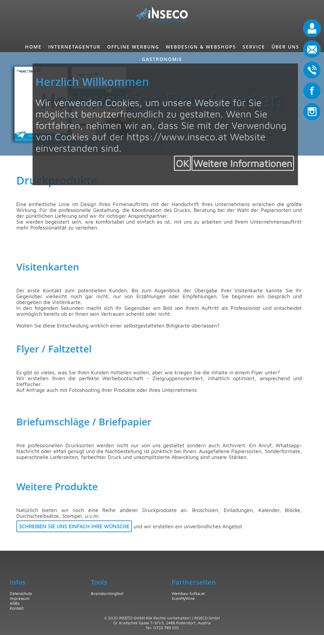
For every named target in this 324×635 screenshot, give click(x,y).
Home (33, 47)
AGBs (14, 603)
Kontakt (16, 608)
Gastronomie (162, 59)
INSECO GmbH (132, 617)
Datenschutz (21, 593)
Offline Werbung (133, 47)
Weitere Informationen (242, 163)
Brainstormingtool (107, 593)
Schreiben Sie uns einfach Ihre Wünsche (74, 526)
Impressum (20, 598)
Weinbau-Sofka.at (188, 593)
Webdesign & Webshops (201, 47)
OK (182, 163)
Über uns (285, 47)
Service (254, 47)
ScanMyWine (183, 598)
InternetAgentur (74, 47)
